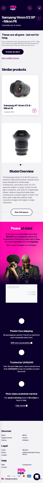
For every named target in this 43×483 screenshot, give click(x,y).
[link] (14, 8)
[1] (20, 164)
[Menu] (3, 8)
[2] (22, 164)
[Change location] (11, 479)
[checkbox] (34, 110)
